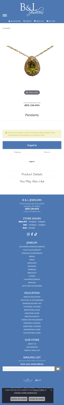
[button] (15, 21)
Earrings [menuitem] (32, 269)
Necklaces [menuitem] (32, 263)
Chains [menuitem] (32, 276)
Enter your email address (32, 364)
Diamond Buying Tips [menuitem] (32, 303)
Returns (47, 152)
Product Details (32, 174)
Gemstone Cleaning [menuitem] (32, 326)
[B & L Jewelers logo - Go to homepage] (32, 10)
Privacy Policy (38, 390)
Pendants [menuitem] (32, 266)
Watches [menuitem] (32, 282)
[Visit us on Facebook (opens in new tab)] (32, 234)
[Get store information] (32, 211)
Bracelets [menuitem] (32, 273)
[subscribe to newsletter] (57, 368)
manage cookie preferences (25, 393)
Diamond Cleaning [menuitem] (32, 323)
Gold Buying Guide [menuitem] (32, 333)
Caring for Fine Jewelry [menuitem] (32, 320)
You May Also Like (32, 181)
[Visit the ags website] (28, 380)
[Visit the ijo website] (38, 380)
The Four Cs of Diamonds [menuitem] (32, 300)
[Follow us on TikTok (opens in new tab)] (35, 234)
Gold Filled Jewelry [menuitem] (32, 250)
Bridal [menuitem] (32, 256)
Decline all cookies (19, 399)
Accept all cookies (36, 399)
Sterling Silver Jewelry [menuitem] (32, 253)
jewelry (7, 28)
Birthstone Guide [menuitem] (32, 310)
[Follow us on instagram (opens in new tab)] (28, 234)
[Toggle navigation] (5, 15)
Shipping (17, 152)
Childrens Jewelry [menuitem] (32, 279)
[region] (32, 66)
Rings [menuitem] (31, 259)
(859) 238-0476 (32, 105)
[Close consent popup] (51, 390)
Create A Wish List (32, 350)
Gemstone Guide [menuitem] (32, 313)
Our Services (32, 347)
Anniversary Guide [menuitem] (32, 329)
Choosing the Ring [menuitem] (32, 306)
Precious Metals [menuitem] (32, 316)
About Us (32, 344)
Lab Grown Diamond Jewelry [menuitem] (32, 246)
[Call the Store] (32, 208)
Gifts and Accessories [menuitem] (32, 286)
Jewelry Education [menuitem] (32, 297)
